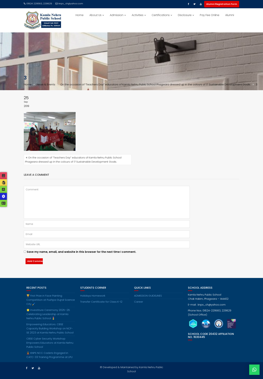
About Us (95, 15)
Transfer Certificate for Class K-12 (101, 305)
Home (80, 15)
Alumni (229, 15)
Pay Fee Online (209, 15)
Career (138, 305)
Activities (137, 15)
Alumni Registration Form (221, 4)
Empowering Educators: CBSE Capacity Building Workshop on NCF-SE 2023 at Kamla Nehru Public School (50, 331)
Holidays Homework (92, 299)
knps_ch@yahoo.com (69, 3)
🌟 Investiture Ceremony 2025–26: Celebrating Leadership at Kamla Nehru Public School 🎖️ (48, 317)
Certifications (161, 15)
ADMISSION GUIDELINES (148, 299)
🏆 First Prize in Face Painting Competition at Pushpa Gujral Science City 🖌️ (50, 303)
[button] (254, 370)
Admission (116, 15)
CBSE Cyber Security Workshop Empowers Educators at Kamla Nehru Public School (49, 346)
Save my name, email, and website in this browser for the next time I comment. (81, 252)
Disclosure (185, 15)
